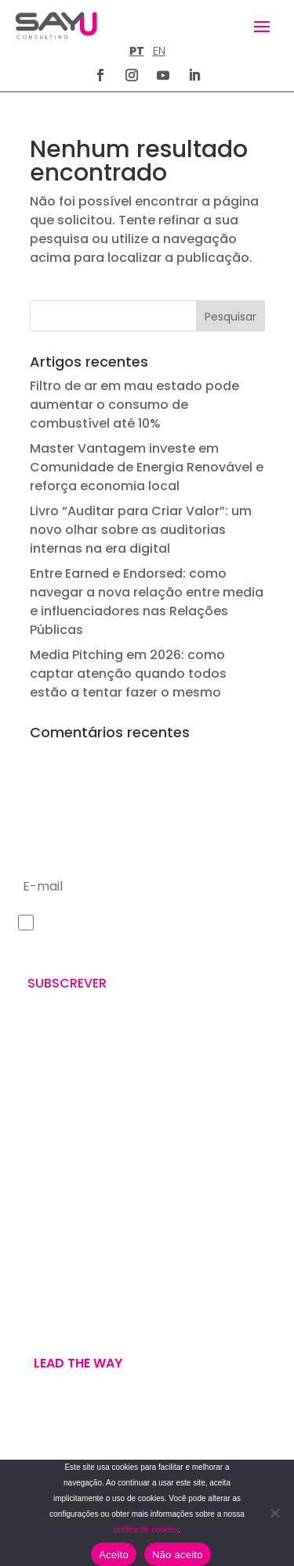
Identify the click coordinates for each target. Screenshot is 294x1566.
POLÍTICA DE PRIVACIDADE (75, 1453)
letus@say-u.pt (59, 1200)
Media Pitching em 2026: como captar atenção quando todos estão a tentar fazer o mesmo (128, 673)
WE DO (33, 1298)
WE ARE (35, 1279)
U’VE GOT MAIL (55, 1316)
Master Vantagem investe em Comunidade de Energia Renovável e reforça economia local (146, 467)
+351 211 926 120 (59, 1149)
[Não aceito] (274, 1513)
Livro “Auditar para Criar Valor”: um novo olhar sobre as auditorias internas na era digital (141, 529)
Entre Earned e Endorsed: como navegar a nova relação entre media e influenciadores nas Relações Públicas (146, 601)
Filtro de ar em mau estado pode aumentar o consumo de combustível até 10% (134, 404)
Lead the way (78, 1363)
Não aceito (177, 1555)
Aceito (114, 1555)
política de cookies (146, 1529)
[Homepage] (56, 25)
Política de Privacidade (143, 946)
